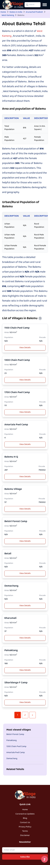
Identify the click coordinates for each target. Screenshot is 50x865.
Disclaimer (25, 835)
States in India (15, 12)
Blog (25, 818)
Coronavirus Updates (25, 814)
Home (3, 12)
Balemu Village (13, 489)
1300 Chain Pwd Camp (17, 360)
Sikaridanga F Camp (15, 682)
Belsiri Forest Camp (15, 521)
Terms (25, 831)
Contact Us (25, 822)
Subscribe (25, 857)
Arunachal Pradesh (34, 12)
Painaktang (11, 650)
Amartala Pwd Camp (16, 424)
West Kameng (8, 15)
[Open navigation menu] (44, 4)
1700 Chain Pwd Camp (17, 392)
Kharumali (10, 618)
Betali (7, 553)
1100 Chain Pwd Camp (17, 328)
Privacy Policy (25, 827)
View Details (25, 347)
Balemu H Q (11, 457)
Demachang (11, 586)
